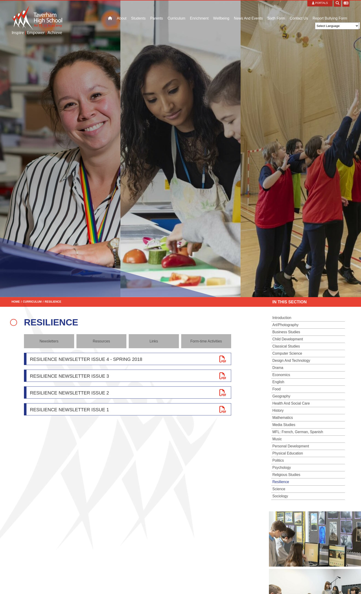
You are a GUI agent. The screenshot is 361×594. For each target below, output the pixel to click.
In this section (289, 302)
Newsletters (49, 341)
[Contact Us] (299, 11)
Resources (101, 341)
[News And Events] (248, 11)
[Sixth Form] (276, 11)
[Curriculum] (176, 11)
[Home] (37, 11)
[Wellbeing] (221, 11)
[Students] (138, 11)
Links (153, 341)
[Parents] (156, 11)
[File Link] (127, 359)
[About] (121, 11)
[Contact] (329, 11)
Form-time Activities (206, 341)
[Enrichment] (199, 11)
